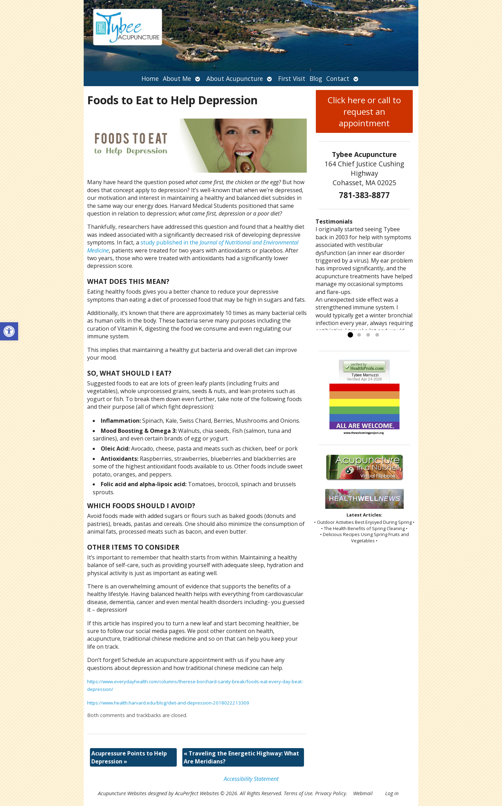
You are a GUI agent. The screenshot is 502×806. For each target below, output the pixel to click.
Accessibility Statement (251, 779)
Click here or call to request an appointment (364, 111)
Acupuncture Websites (122, 793)
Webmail (363, 793)
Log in (391, 793)
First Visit (291, 78)
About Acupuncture (234, 78)
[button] (9, 331)
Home (150, 78)
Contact (337, 78)
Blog (316, 78)
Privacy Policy (330, 793)
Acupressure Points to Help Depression (129, 757)
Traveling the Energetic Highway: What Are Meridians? (241, 757)
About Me (177, 78)
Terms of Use (298, 793)
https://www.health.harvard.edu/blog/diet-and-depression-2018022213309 (168, 703)
